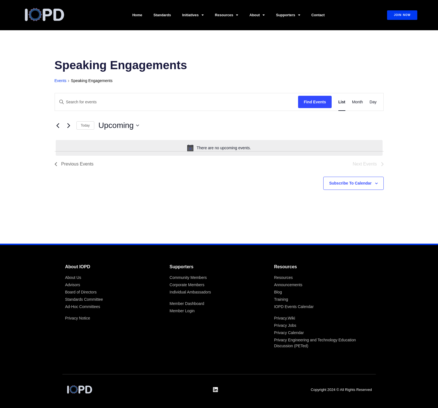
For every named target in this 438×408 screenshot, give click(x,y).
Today (85, 125)
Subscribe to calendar (350, 183)
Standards (162, 15)
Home (137, 15)
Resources (226, 15)
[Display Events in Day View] (373, 102)
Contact (318, 15)
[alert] (219, 148)
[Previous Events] (58, 125)
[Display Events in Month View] (357, 102)
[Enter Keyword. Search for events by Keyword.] (176, 102)
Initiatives (193, 15)
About (257, 15)
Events (61, 80)
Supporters (288, 15)
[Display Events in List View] (341, 102)
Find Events (315, 102)
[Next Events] (68, 125)
